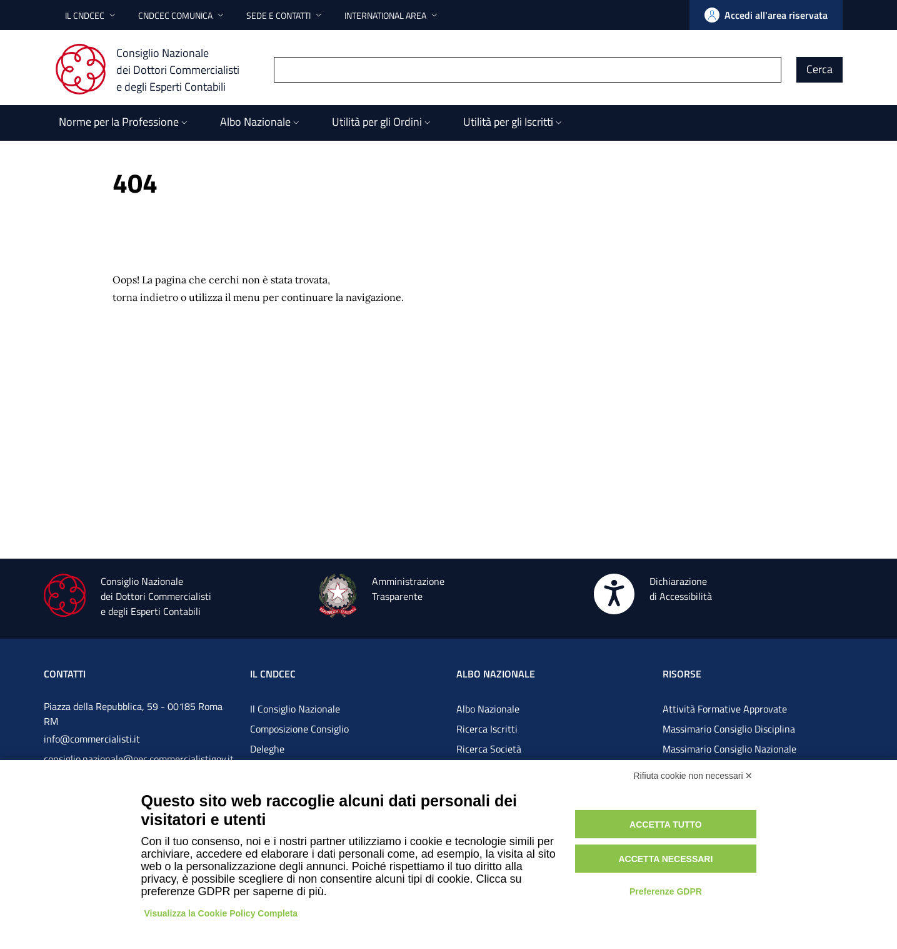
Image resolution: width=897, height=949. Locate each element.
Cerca (819, 69)
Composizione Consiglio (299, 728)
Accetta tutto (665, 825)
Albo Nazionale (487, 708)
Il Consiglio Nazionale (295, 708)
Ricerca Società (488, 748)
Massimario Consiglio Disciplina (729, 728)
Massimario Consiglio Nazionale (729, 748)
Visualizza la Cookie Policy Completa (221, 913)
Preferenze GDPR (665, 891)
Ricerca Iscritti (487, 728)
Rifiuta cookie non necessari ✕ (693, 776)
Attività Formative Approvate (725, 708)
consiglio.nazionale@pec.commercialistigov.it (139, 758)
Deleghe (267, 748)
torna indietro (145, 297)
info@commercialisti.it (92, 738)
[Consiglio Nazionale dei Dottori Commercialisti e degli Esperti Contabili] (154, 69)
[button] (91, 15)
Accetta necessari (665, 859)
